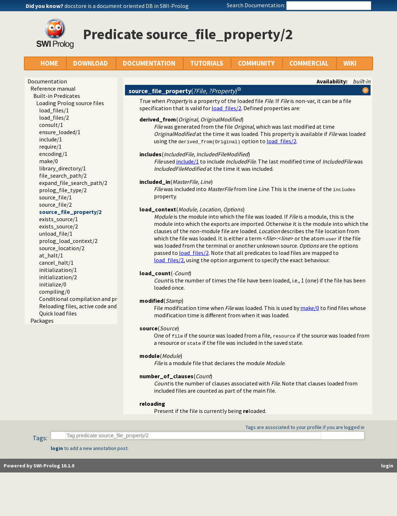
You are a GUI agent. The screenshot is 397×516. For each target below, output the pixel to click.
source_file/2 (55, 204)
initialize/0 (52, 284)
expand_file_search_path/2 (73, 182)
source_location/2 (61, 248)
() (183, 91)
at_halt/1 (51, 255)
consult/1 (51, 124)
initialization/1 (58, 269)
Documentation (47, 81)
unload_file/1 (55, 233)
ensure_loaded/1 (59, 132)
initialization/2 (58, 277)
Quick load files (58, 313)
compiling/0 (54, 291)
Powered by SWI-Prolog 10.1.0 (39, 465)
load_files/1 (54, 110)
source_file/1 (55, 197)
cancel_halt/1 (56, 262)
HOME (49, 63)
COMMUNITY (256, 63)
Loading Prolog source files (70, 103)
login (57, 448)
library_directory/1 (62, 168)
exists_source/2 (58, 226)
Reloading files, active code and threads (88, 306)
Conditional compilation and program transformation (106, 298)
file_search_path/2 (63, 175)
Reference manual (53, 88)
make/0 (48, 161)
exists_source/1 (58, 219)
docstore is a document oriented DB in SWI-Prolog (126, 5)
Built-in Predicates (56, 95)
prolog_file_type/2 (63, 190)
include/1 (50, 139)
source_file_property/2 (70, 211)
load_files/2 (54, 117)
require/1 (50, 146)
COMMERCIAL (309, 63)
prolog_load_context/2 (68, 240)
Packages (42, 320)
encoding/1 (53, 153)
